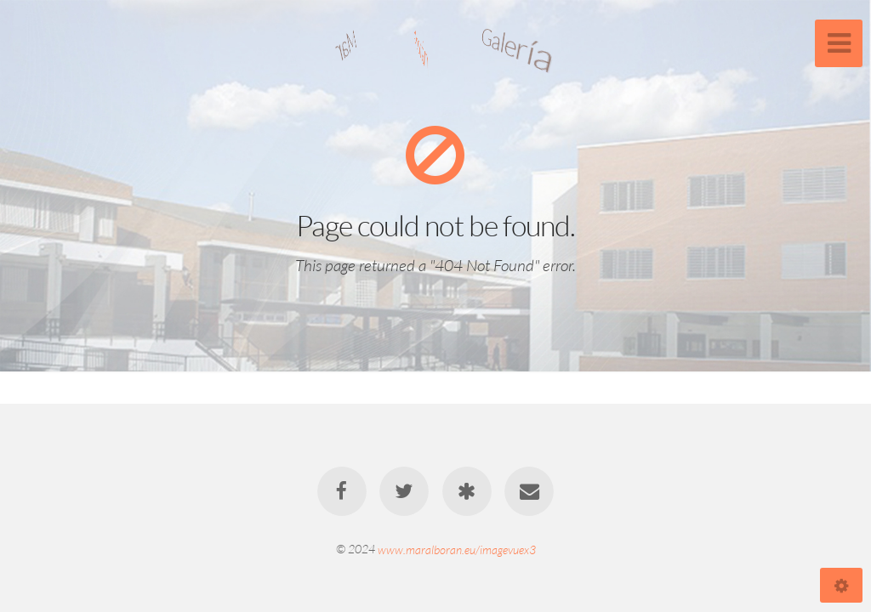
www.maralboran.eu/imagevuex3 (457, 548)
